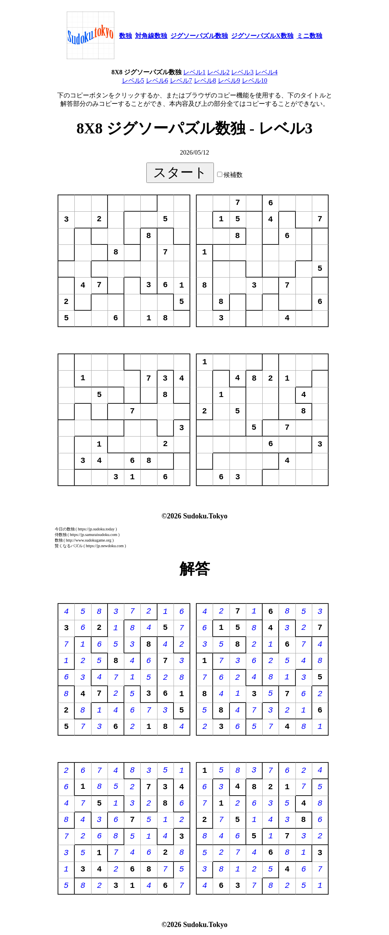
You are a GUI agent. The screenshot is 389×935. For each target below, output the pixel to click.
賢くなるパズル (69, 546)
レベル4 (266, 72)
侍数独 (61, 534)
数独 (125, 35)
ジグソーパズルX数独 (262, 35)
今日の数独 (65, 529)
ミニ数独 (309, 35)
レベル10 (254, 80)
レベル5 (133, 80)
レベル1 (194, 72)
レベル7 (181, 80)
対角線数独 (151, 35)
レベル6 (157, 80)
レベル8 (205, 80)
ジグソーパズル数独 (199, 35)
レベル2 (218, 72)
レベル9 (229, 80)
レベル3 (242, 72)
